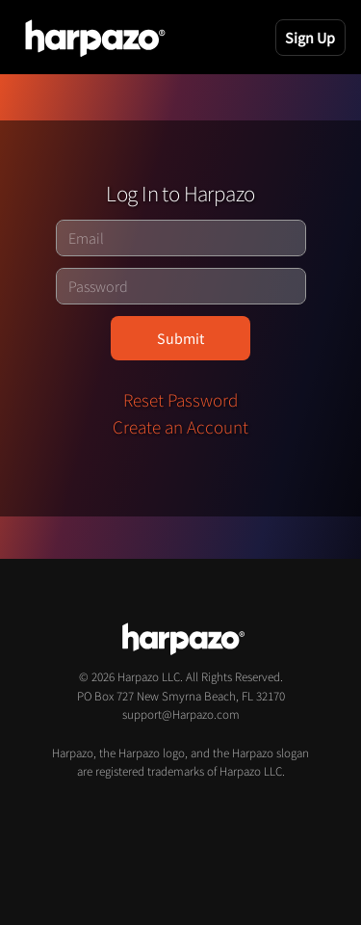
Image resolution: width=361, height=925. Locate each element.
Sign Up (310, 37)
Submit (180, 338)
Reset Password (180, 400)
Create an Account (180, 427)
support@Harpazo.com (181, 714)
